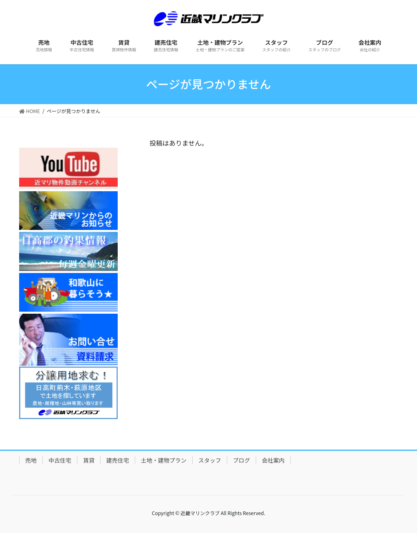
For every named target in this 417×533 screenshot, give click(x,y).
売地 (31, 460)
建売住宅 (117, 460)
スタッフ (209, 460)
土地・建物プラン (164, 460)
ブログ (241, 460)
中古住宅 (59, 460)
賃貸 (88, 460)
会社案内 (273, 460)
